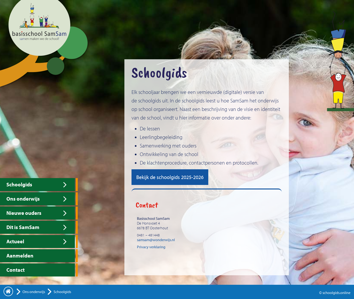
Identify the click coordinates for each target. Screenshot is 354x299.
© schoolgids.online (334, 292)
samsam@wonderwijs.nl (156, 239)
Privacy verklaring (151, 246)
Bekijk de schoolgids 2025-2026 (170, 177)
